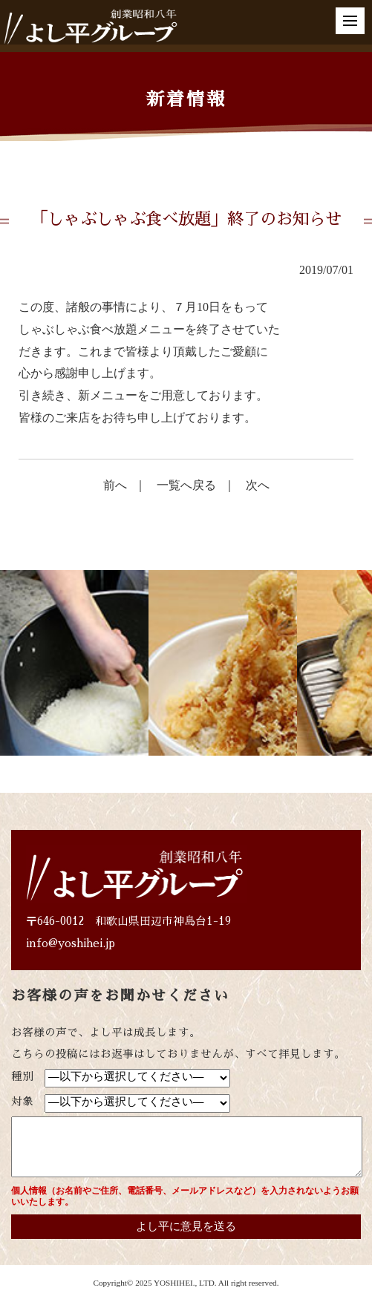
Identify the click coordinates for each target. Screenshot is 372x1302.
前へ (115, 485)
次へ (258, 485)
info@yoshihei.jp (70, 943)
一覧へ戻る (186, 485)
